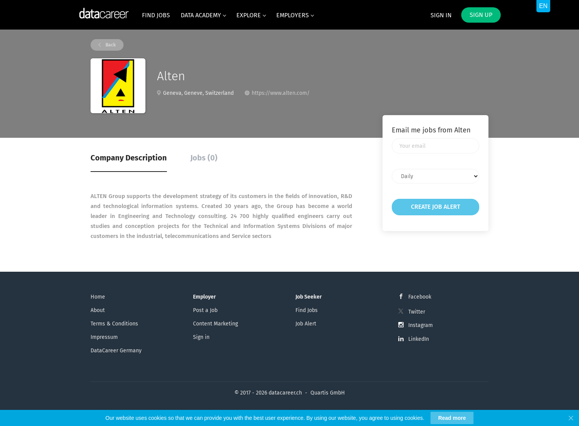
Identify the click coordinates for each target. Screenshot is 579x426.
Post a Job (205, 310)
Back (110, 45)
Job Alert (305, 323)
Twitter (416, 312)
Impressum (104, 337)
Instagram (420, 325)
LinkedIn (418, 339)
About (98, 310)
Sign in (441, 15)
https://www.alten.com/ (281, 93)
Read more (452, 418)
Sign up (481, 14)
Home (98, 297)
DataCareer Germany (116, 350)
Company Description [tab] (129, 157)
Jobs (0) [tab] (204, 157)
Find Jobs (306, 310)
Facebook (419, 297)
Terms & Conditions (114, 323)
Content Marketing (215, 323)
